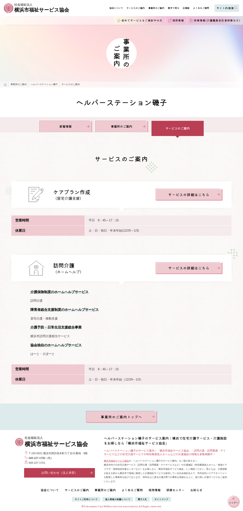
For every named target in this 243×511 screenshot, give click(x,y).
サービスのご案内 (135, 8)
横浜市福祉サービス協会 (116, 461)
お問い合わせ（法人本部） (67, 472)
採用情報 (154, 490)
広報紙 (186, 8)
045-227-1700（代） (41, 458)
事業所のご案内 (156, 8)
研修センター (175, 490)
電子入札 (142, 499)
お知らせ (196, 490)
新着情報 (74, 126)
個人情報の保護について (117, 499)
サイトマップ (161, 499)
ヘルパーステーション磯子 (44, 84)
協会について (116, 8)
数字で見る (173, 8)
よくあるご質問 (201, 8)
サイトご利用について (86, 499)
